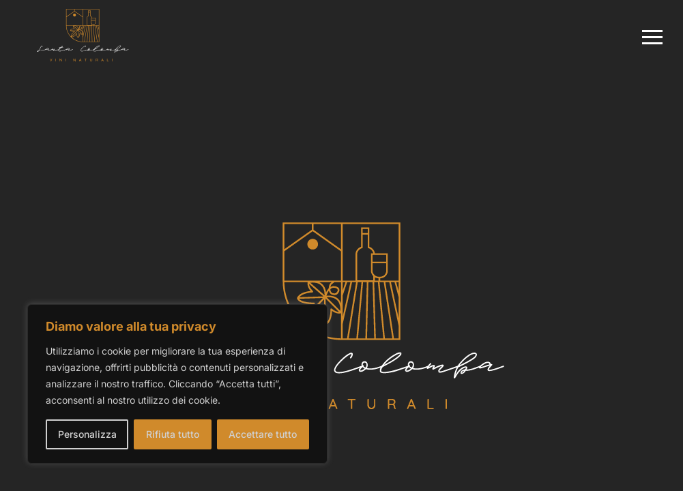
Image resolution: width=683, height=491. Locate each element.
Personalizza (87, 434)
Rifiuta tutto (172, 434)
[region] (177, 384)
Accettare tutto (263, 434)
